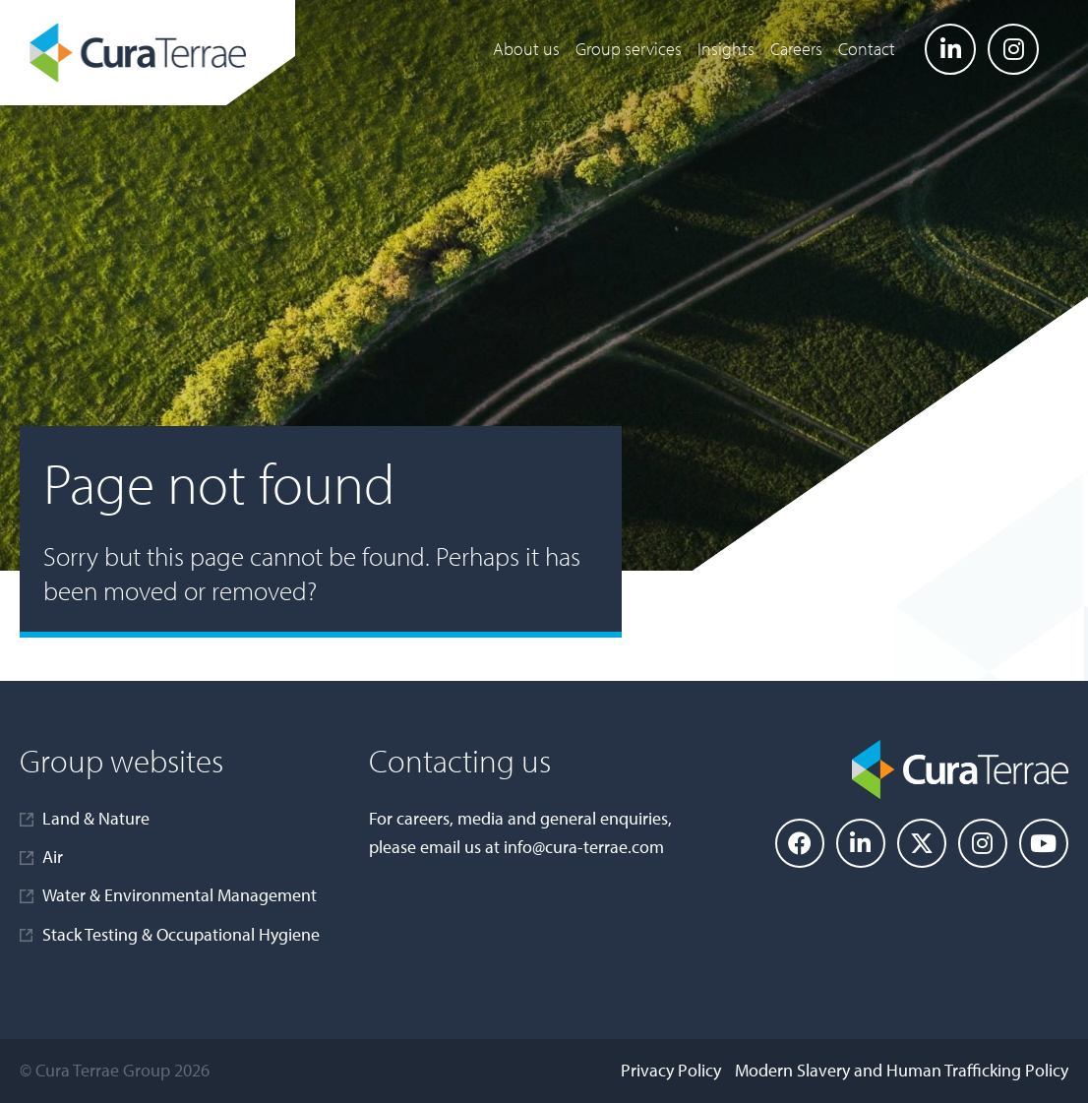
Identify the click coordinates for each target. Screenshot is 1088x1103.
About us (526, 48)
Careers (796, 48)
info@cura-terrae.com (584, 846)
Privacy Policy (671, 1070)
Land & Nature (96, 818)
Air (52, 856)
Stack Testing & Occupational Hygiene (181, 934)
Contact (866, 48)
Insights (726, 48)
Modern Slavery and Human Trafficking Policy (901, 1070)
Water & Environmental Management (179, 895)
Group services (628, 48)
